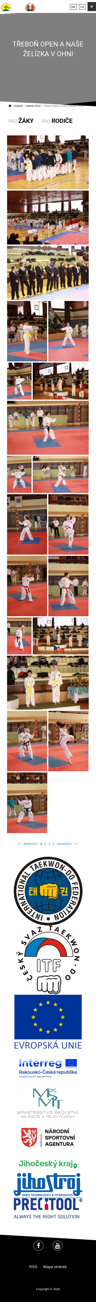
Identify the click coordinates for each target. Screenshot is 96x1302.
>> (76, 843)
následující (64, 843)
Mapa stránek (55, 1267)
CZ (82, 6)
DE (73, 6)
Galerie (19, 105)
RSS (33, 1267)
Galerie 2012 (33, 105)
